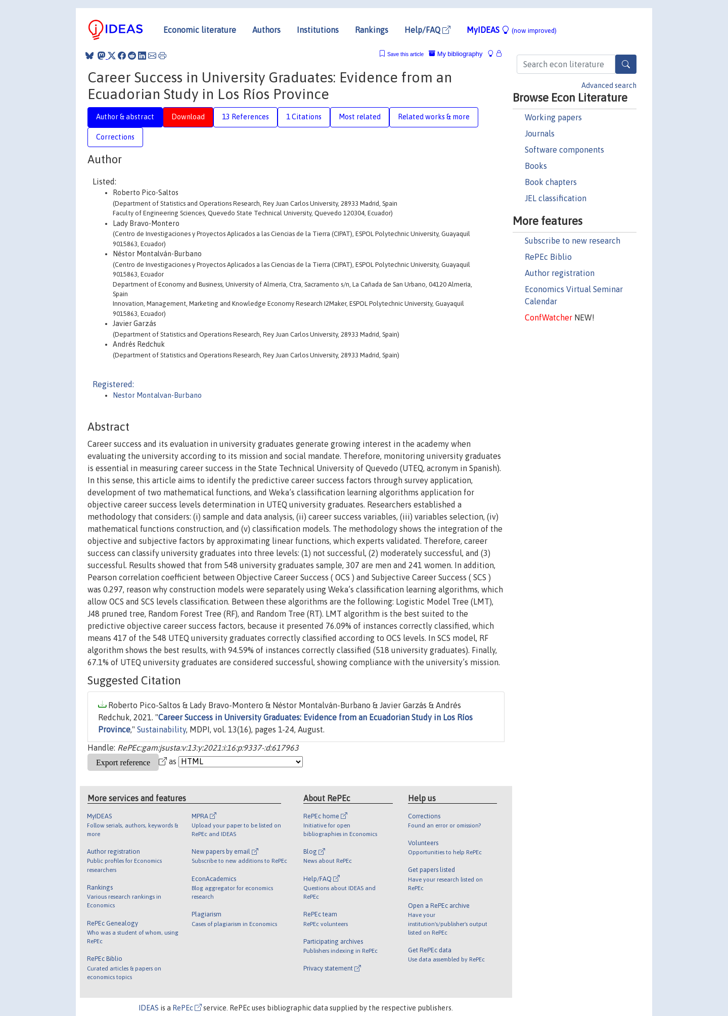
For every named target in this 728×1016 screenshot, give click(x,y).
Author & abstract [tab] (125, 117)
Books (536, 165)
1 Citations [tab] (304, 117)
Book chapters (551, 182)
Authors (266, 29)
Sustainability (161, 729)
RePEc (187, 1008)
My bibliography (455, 54)
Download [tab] (188, 117)
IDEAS (149, 1008)
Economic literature (199, 29)
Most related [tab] (360, 117)
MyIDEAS (512, 29)
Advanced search (608, 85)
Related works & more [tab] (434, 117)
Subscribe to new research (572, 240)
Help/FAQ (427, 29)
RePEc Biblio (548, 256)
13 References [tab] (245, 117)
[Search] (625, 64)
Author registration (560, 273)
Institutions (318, 29)
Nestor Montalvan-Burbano (157, 395)
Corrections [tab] (115, 137)
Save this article (405, 54)
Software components (564, 149)
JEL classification (555, 198)
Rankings (371, 29)
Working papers (553, 117)
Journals (540, 133)
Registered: (113, 384)
